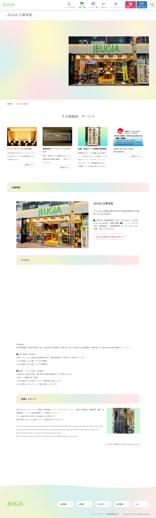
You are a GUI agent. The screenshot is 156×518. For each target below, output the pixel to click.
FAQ (141, 504)
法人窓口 (104, 504)
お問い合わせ (142, 5)
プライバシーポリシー (98, 514)
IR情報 (85, 504)
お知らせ (104, 6)
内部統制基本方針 (112, 514)
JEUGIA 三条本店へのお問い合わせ (109, 237)
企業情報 (66, 504)
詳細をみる (30, 164)
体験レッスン (130, 5)
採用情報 (122, 504)
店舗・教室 (82, 6)
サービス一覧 (93, 6)
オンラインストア (116, 6)
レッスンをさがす (69, 6)
